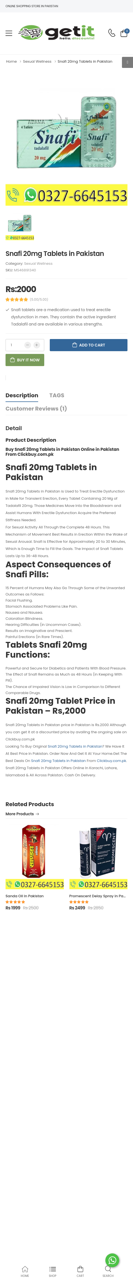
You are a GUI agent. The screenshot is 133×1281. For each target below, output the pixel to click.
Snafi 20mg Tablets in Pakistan (75, 746)
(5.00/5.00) (39, 299)
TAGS (56, 395)
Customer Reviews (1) (36, 408)
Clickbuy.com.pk (111, 760)
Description (22, 395)
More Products (20, 814)
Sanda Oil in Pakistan (25, 896)
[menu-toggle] (9, 33)
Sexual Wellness (38, 263)
